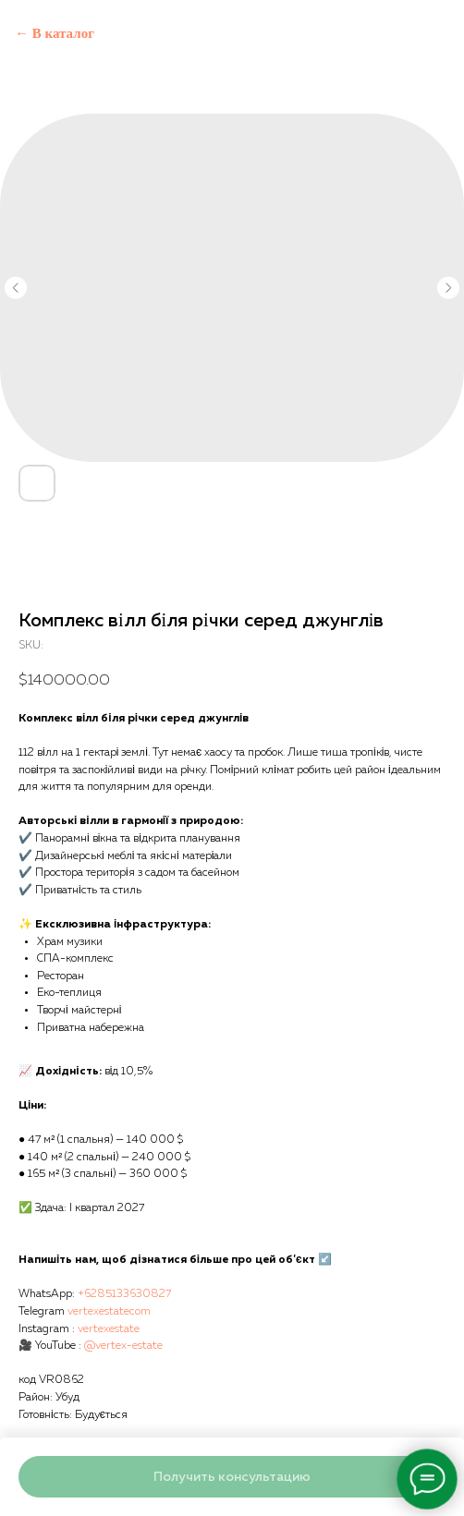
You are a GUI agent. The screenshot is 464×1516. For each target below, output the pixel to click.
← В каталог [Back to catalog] (54, 33)
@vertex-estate (123, 1346)
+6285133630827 (124, 1294)
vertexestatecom (109, 1311)
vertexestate (109, 1329)
